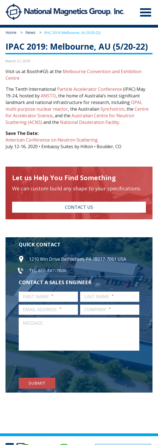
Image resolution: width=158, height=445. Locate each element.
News (30, 32)
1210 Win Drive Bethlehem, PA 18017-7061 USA (77, 259)
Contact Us (79, 207)
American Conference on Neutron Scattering (52, 140)
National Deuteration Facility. (90, 122)
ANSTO (48, 96)
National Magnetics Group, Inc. (14, 12)
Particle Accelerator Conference (89, 89)
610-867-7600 (52, 270)
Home (11, 32)
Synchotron (112, 109)
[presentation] (60, 364)
